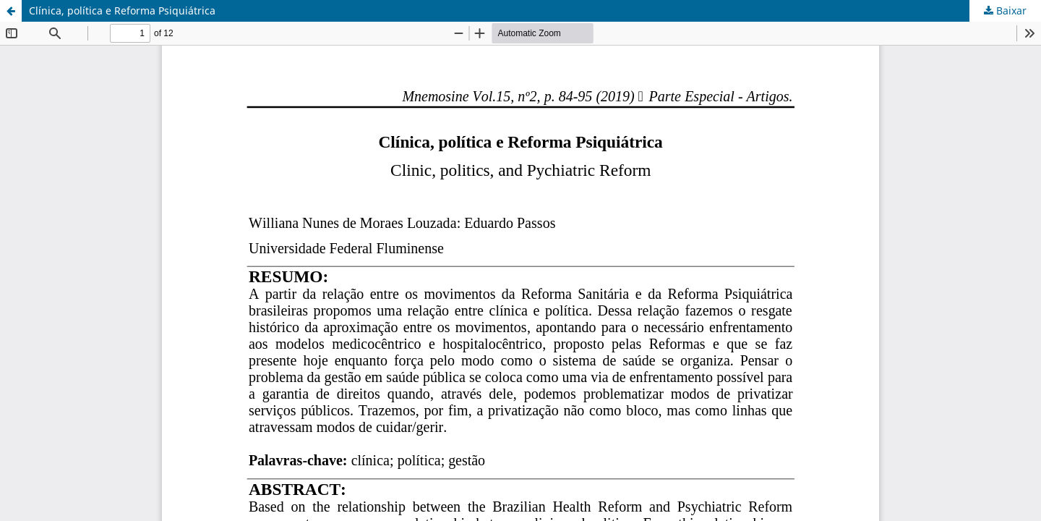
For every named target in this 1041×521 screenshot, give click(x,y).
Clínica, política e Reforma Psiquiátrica (122, 10)
